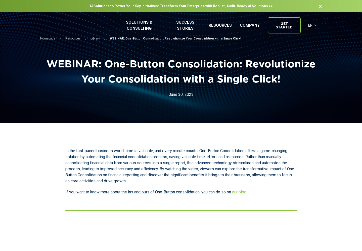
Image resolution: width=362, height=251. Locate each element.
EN (313, 25)
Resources (220, 25)
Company (250, 25)
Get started (284, 25)
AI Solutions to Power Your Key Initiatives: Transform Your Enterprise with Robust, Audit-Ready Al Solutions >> (181, 6)
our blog (239, 192)
